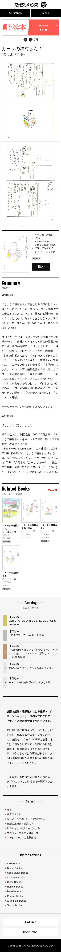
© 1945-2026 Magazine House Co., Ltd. (30, 945)
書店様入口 (48, 26)
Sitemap (29, 921)
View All (53, 490)
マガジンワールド (31, 5)
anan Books (13, 863)
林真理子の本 (14, 814)
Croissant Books (16, 877)
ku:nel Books (14, 891)
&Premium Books (16, 900)
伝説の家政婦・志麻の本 (20, 823)
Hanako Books (15, 886)
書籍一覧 (48, 30)
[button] (23, 227)
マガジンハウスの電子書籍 (21, 837)
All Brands (12, 13)
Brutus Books (14, 868)
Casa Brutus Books (17, 872)
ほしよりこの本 (26, 819)
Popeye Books (15, 896)
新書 (9, 809)
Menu (50, 13)
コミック (50, 251)
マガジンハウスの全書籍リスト (24, 833)
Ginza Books (14, 882)
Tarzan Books (14, 905)
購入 (40, 266)
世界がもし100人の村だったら (23, 828)
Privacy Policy (29, 931)
